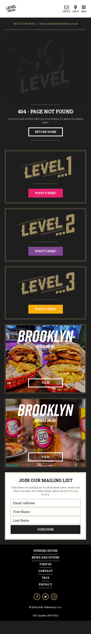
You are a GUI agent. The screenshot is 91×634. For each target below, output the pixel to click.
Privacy (45, 584)
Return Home (45, 132)
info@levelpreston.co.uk (62, 23)
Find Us (45, 564)
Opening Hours (45, 550)
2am (59, 607)
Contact (45, 571)
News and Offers (45, 557)
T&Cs (45, 577)
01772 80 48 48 (26, 23)
